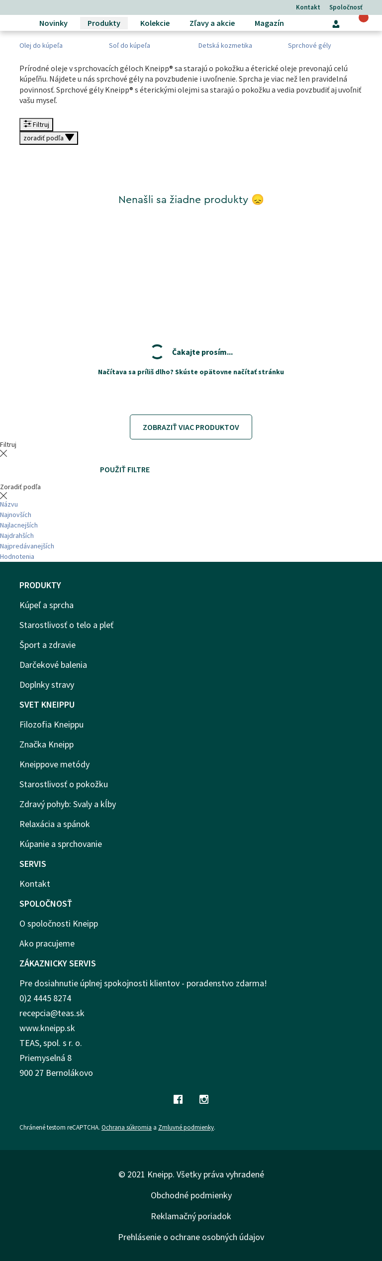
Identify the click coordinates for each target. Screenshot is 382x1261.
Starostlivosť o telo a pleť (66, 624)
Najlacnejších (19, 525)
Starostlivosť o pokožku (63, 784)
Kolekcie (155, 23)
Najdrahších (17, 535)
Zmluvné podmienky (186, 1127)
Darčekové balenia (53, 664)
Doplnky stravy (46, 684)
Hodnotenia (17, 556)
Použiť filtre (125, 469)
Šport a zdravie (47, 644)
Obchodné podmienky (191, 1195)
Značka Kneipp (46, 744)
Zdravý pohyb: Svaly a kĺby (67, 804)
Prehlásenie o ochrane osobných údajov (191, 1237)
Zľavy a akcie (212, 23)
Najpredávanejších (27, 545)
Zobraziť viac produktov (191, 427)
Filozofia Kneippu (51, 724)
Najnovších (15, 514)
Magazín (269, 23)
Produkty (104, 23)
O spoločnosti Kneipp (58, 923)
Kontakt (308, 7)
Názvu (9, 504)
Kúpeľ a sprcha (46, 605)
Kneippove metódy (54, 764)
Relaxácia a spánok (54, 824)
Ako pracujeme (47, 943)
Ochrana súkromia (126, 1127)
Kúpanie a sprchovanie (60, 843)
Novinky (53, 23)
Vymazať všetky (43, 469)
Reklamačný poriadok (191, 1216)
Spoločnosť (346, 7)
